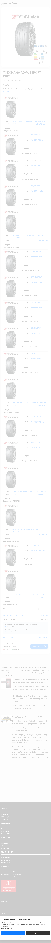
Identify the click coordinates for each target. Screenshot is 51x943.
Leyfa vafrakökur (13, 933)
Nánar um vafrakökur (7, 928)
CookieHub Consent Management (28, 937)
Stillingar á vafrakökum (38, 933)
